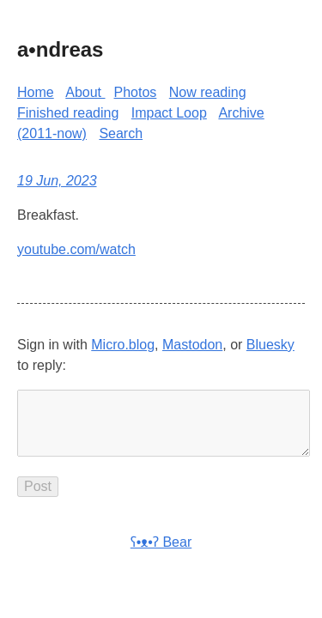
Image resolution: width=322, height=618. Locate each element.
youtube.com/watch (76, 249)
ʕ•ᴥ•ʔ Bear (161, 555)
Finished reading (67, 113)
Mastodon (192, 344)
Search (121, 133)
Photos (135, 92)
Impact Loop (169, 113)
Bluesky (270, 344)
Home (35, 92)
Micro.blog (123, 344)
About (85, 92)
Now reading (207, 92)
